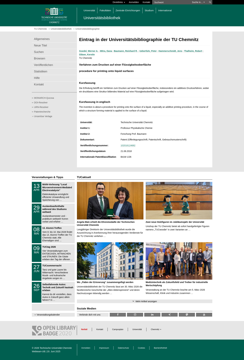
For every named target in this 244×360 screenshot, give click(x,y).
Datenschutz (123, 348)
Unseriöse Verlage (43, 116)
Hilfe (37, 78)
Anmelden (134, 2)
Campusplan (117, 329)
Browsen (39, 58)
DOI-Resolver (41, 102)
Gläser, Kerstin (87, 54)
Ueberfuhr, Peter (148, 51)
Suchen (39, 52)
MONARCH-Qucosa (44, 98)
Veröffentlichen (43, 65)
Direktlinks (119, 2)
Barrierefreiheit (160, 348)
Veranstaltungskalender (48, 314)
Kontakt (146, 2)
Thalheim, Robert (193, 51)
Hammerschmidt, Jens (170, 51)
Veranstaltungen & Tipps (47, 177)
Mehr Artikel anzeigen (146, 301)
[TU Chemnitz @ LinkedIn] (152, 314)
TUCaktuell (84, 177)
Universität (137, 329)
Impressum (104, 348)
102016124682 (128, 145)
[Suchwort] (170, 2)
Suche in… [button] (198, 2)
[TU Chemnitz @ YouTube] (204, 314)
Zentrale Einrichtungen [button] (128, 10)
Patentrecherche (42, 111)
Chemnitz (155, 329)
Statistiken (40, 71)
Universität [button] (89, 10)
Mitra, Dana (106, 51)
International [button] (165, 10)
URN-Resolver (41, 107)
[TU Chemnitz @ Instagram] (135, 314)
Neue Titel (40, 45)
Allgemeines (42, 39)
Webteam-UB (38, 351)
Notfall (84, 329)
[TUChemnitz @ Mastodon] (187, 314)
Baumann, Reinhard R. (126, 51)
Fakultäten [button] (105, 10)
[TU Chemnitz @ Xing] (170, 314)
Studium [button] (149, 10)
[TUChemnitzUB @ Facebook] (118, 314)
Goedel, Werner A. (88, 51)
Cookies (141, 348)
